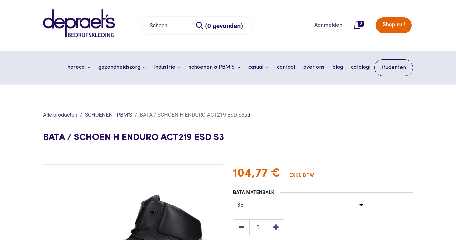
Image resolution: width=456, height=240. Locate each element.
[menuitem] (286, 67)
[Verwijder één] (241, 227)
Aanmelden (328, 25)
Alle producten (60, 115)
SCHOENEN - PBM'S (108, 115)
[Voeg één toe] (276, 227)
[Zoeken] (220, 25)
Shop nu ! (394, 25)
